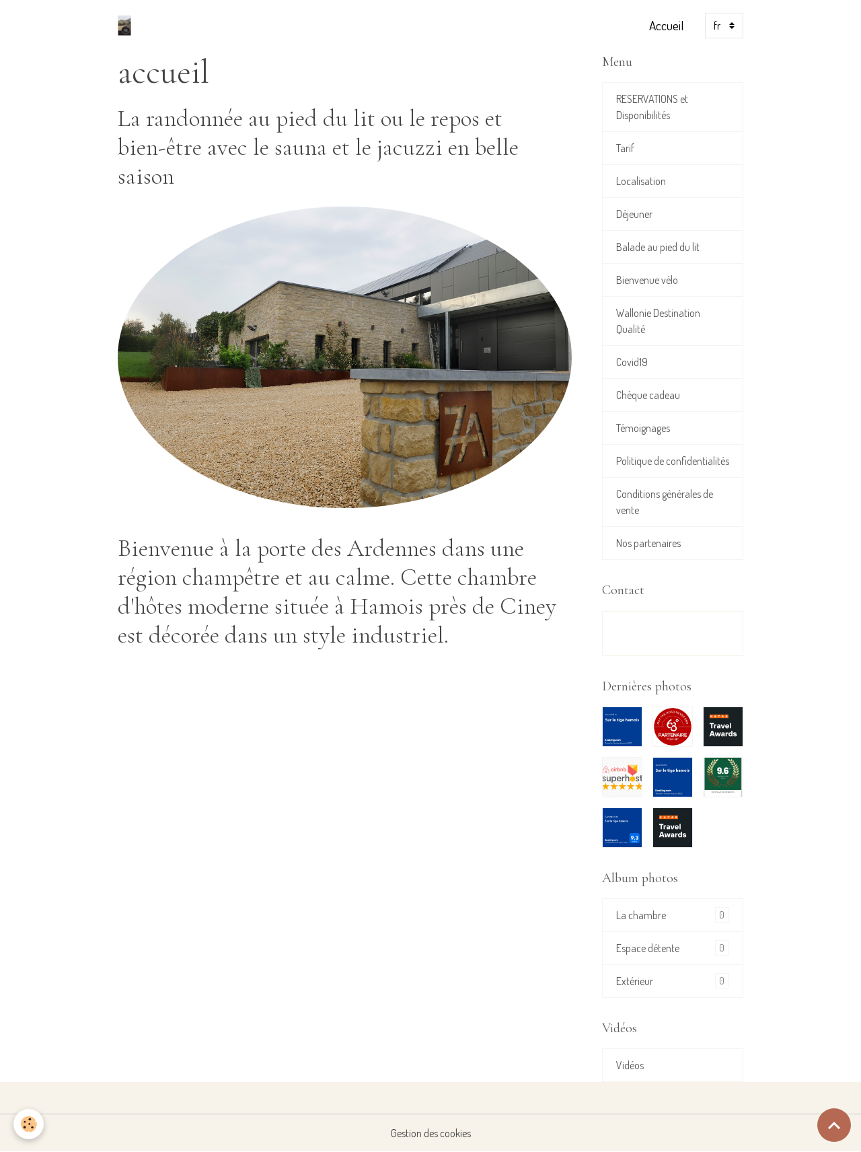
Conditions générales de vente (664, 502)
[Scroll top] (834, 1125)
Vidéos (630, 1065)
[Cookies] (28, 1124)
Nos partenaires (648, 543)
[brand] (127, 25)
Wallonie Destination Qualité (658, 321)
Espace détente (672, 948)
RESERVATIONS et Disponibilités (652, 107)
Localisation (641, 181)
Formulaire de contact (673, 633)
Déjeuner (634, 214)
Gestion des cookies (431, 1133)
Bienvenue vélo (647, 280)
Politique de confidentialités (672, 461)
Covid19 (632, 362)
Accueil (666, 25)
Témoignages (643, 428)
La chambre (672, 915)
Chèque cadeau (648, 395)
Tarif (625, 148)
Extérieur (672, 980)
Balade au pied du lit (658, 247)
